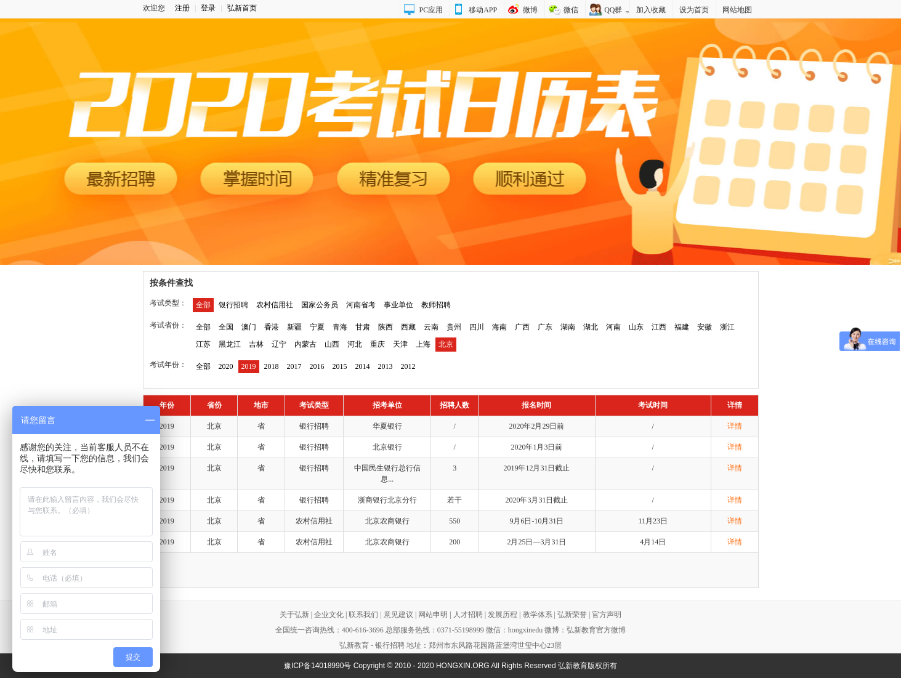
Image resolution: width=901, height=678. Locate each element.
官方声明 (606, 614)
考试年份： (168, 364)
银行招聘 (233, 305)
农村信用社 (274, 305)
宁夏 (317, 327)
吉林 (256, 344)
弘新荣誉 (572, 614)
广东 (545, 327)
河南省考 (361, 305)
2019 (248, 366)
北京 (445, 344)
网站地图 (737, 10)
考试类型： (168, 303)
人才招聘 (468, 614)
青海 (340, 327)
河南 (613, 327)
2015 (340, 366)
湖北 (590, 327)
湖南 (567, 327)
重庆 (377, 344)
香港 (271, 327)
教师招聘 (436, 305)
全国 (226, 327)
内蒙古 (305, 344)
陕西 (385, 327)
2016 (317, 366)
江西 (659, 327)
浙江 (727, 327)
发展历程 (502, 614)
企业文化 (329, 614)
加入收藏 (651, 10)
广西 (522, 327)
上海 (423, 344)
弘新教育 (354, 645)
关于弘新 (294, 614)
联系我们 (363, 614)
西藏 (408, 327)
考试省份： (168, 325)
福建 (681, 327)
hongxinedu (525, 630)
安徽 (704, 327)
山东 (636, 327)
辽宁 (279, 344)
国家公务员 (319, 305)
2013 (385, 366)
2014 (362, 366)
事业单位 (398, 305)
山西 (332, 344)
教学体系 (537, 614)
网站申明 (433, 614)
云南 (431, 327)
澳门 (248, 327)
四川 (476, 327)
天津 (400, 344)
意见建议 (398, 614)
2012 (408, 366)
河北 (354, 344)
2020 (226, 366)
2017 (294, 366)
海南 (499, 327)
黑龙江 (230, 344)
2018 (271, 366)
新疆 (294, 327)
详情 (734, 426)
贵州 (453, 327)
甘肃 (362, 327)
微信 (571, 10)
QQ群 (613, 10)
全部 (203, 305)
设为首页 (694, 10)
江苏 (203, 344)
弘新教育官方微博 (596, 630)
